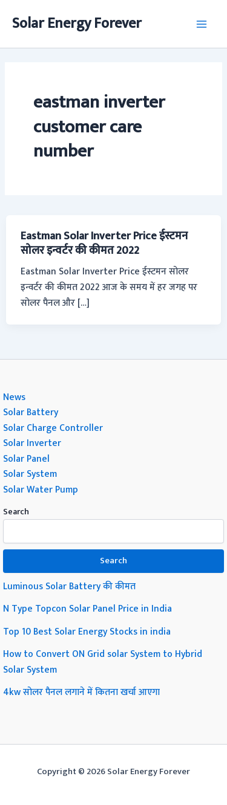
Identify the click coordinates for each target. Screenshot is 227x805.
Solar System (30, 474)
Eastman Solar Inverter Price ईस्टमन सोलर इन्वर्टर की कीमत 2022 (104, 243)
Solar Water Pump (40, 489)
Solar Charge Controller (53, 428)
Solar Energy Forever (77, 23)
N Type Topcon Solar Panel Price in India (87, 608)
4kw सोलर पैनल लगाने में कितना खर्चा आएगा (81, 692)
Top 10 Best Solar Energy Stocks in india (87, 631)
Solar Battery (30, 412)
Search (16, 512)
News (14, 397)
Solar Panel (26, 459)
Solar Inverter (32, 443)
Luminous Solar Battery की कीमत (69, 586)
